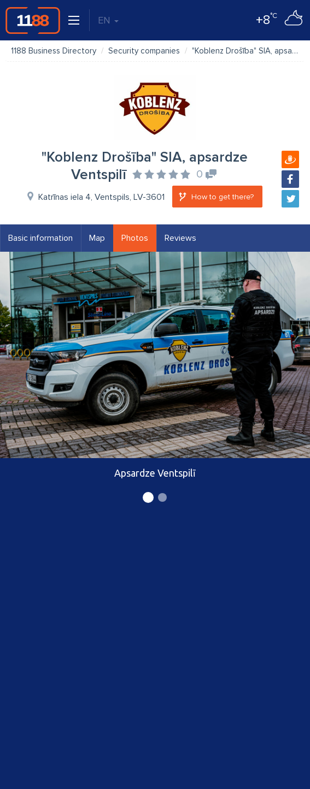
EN (108, 20)
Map (97, 238)
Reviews (180, 238)
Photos (134, 238)
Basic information (40, 238)
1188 (32, 20)
